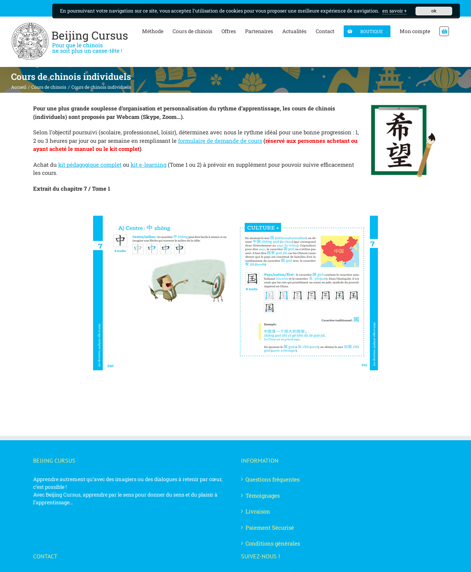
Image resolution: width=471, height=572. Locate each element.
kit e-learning (148, 164)
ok (433, 11)
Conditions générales (272, 543)
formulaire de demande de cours (220, 140)
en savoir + (394, 10)
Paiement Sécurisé (269, 527)
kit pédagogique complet (89, 164)
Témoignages (262, 495)
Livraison (257, 511)
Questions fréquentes (272, 479)
